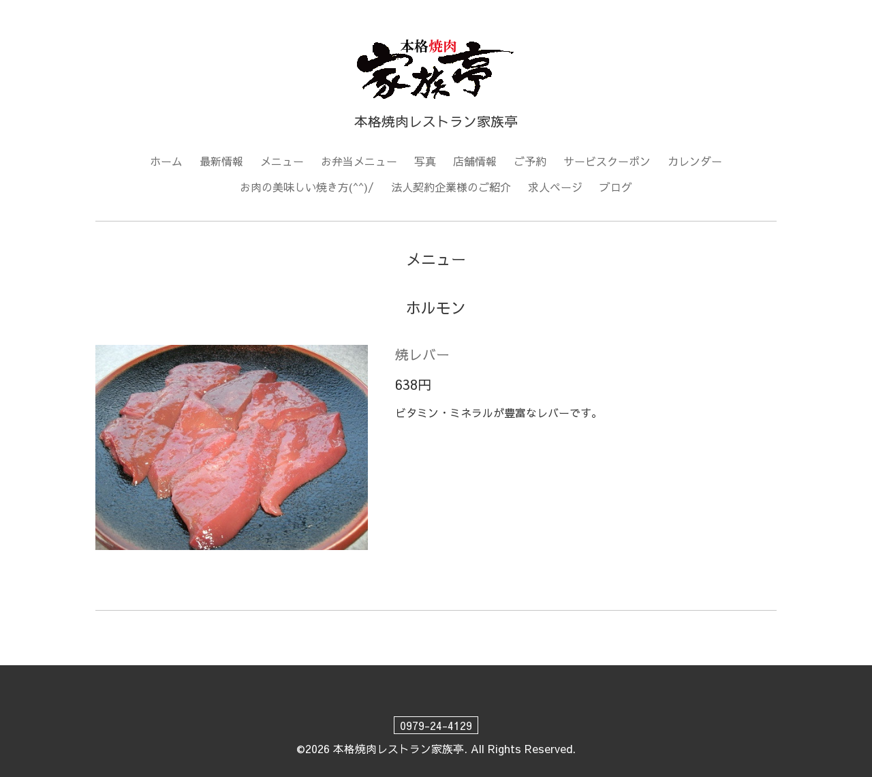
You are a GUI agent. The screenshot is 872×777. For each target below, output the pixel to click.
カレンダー (695, 160)
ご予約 (530, 160)
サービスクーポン (607, 160)
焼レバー (422, 354)
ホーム (166, 160)
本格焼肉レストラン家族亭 (398, 748)
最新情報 (221, 160)
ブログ (616, 186)
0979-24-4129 (436, 725)
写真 (425, 160)
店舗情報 (475, 160)
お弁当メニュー (359, 160)
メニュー (282, 160)
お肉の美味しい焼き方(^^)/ (307, 186)
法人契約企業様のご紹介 (451, 186)
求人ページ (555, 186)
